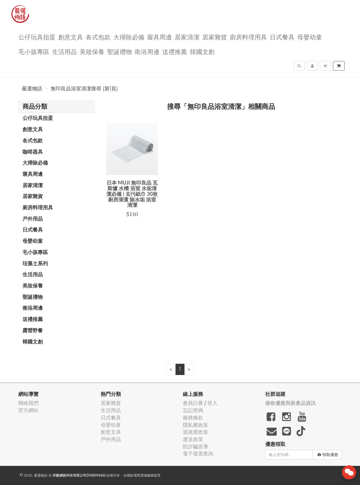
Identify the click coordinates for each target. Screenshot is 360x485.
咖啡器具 (32, 152)
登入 (212, 403)
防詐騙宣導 (195, 446)
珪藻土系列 (35, 263)
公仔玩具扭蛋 (36, 36)
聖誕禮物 (119, 51)
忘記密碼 (193, 410)
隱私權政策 (195, 425)
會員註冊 (193, 403)
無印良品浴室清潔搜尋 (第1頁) (84, 89)
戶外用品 (32, 218)
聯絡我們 (28, 403)
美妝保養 (92, 51)
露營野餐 (32, 330)
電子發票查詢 (198, 453)
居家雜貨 (214, 36)
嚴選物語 (32, 89)
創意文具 (70, 36)
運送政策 (193, 439)
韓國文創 (202, 51)
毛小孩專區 (33, 51)
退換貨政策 (195, 432)
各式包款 (98, 36)
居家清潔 (187, 36)
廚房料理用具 (248, 36)
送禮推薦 (174, 51)
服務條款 (193, 417)
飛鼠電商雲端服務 (140, 475)
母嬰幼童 (309, 36)
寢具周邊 (159, 36)
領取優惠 (328, 454)
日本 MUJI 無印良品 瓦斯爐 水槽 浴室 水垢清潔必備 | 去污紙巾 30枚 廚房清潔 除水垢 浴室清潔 (132, 193)
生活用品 (64, 51)
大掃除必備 (128, 36)
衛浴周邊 (147, 51)
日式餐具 (282, 36)
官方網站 (28, 410)
